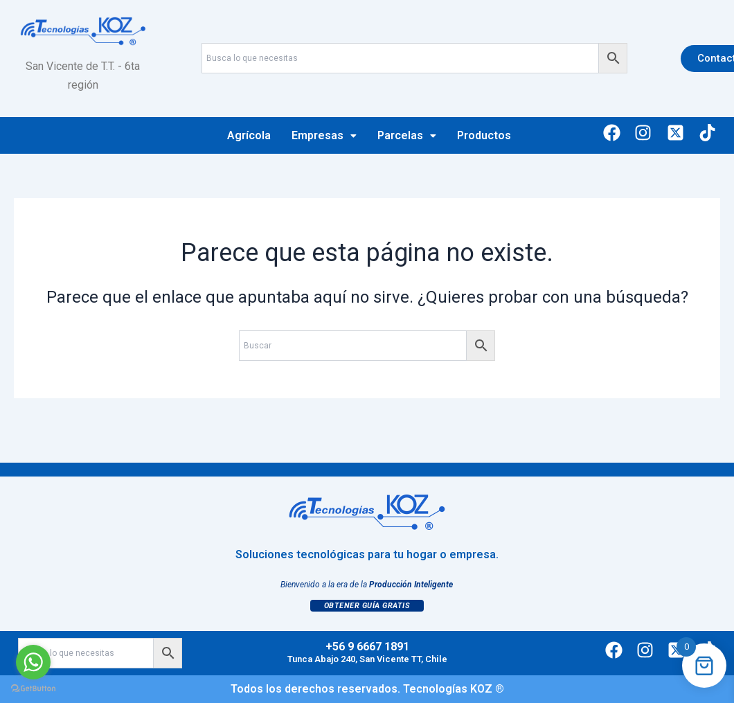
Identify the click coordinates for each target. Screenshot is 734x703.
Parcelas (406, 135)
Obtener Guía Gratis (367, 605)
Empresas (324, 135)
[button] (324, 136)
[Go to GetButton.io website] (33, 688)
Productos (484, 135)
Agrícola (249, 135)
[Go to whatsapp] (33, 662)
